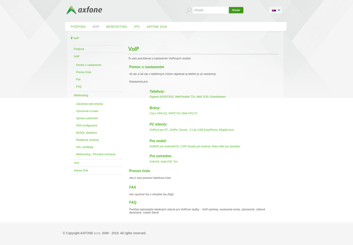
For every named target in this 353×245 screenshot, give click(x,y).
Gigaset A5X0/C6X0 (161, 96)
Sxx (175, 161)
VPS (76, 163)
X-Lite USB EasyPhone (203, 129)
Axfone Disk (81, 170)
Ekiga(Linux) (226, 129)
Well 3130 (202, 96)
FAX (132, 187)
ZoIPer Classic (178, 129)
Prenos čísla (83, 72)
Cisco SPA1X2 (158, 113)
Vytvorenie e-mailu (87, 111)
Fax (78, 79)
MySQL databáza (86, 132)
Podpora (79, 49)
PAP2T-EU (174, 113)
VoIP (76, 56)
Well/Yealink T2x (185, 96)
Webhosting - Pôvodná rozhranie (95, 154)
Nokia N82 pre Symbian (226, 146)
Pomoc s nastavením (88, 65)
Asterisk (154, 161)
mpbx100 (166, 161)
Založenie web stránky (89, 104)
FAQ (78, 86)
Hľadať (236, 10)
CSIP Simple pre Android (195, 146)
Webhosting (81, 95)
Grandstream (218, 96)
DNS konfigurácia (86, 125)
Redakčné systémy (87, 140)
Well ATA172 (189, 113)
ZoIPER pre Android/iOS (164, 146)
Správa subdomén (87, 118)
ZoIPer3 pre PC (158, 129)
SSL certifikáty (84, 147)
